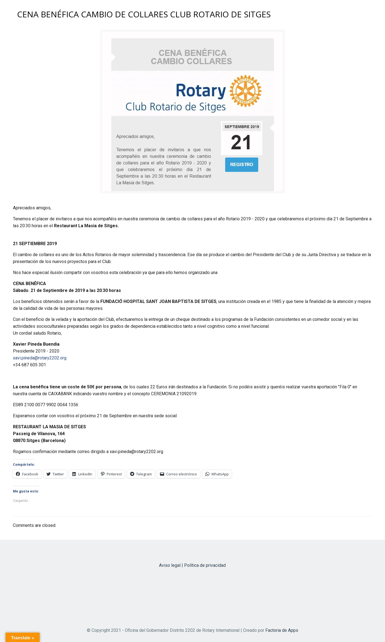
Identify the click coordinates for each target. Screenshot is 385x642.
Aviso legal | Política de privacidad (192, 565)
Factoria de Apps (281, 630)
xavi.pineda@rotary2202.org (39, 358)
